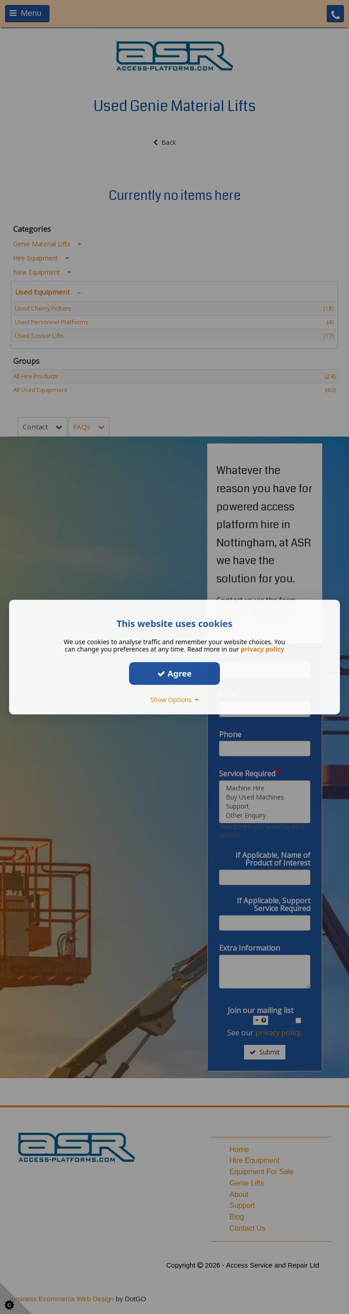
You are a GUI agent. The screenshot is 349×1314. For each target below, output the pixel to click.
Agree (174, 673)
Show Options (174, 699)
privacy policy (262, 649)
